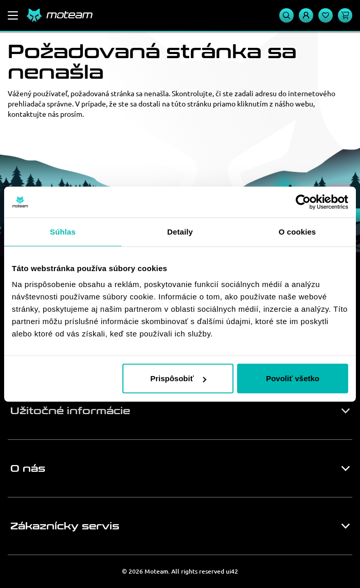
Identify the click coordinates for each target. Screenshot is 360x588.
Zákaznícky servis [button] (64, 526)
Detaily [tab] (180, 231)
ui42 (232, 571)
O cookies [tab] (297, 231)
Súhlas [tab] (63, 231)
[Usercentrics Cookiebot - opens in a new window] (303, 201)
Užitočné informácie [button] (70, 411)
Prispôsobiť (178, 378)
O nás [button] (27, 468)
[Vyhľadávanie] (286, 15)
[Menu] (13, 15)
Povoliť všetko (292, 378)
